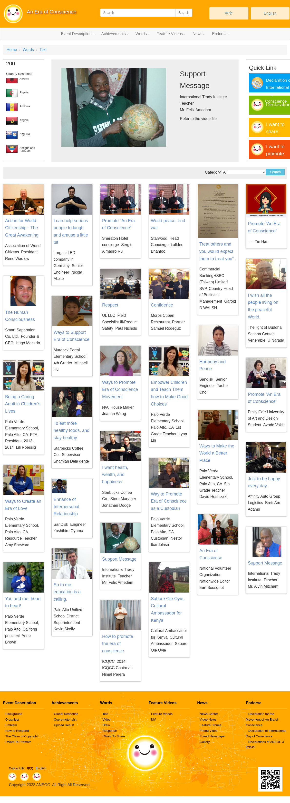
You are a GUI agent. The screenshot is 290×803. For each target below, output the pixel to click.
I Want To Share (114, 736)
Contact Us (17, 768)
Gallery (205, 742)
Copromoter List (65, 719)
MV (153, 719)
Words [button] (142, 34)
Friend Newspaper (212, 736)
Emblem (11, 725)
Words (28, 50)
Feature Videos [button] (170, 34)
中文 (229, 13)
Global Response (66, 714)
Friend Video (208, 731)
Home (12, 50)
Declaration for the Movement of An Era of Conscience (262, 719)
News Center (209, 714)
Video (107, 719)
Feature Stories (210, 725)
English (270, 13)
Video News (208, 719)
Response (110, 731)
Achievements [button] (114, 34)
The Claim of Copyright (21, 736)
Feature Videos (162, 714)
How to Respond (17, 731)
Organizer (12, 719)
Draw (106, 725)
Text (43, 50)
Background (13, 714)
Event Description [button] (77, 34)
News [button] (199, 34)
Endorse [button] (220, 34)
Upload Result (64, 725)
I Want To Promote (18, 742)
